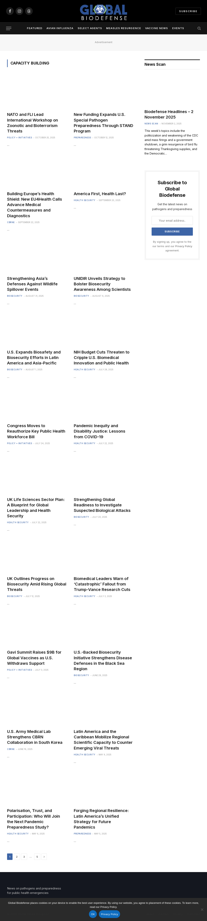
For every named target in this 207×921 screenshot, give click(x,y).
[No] (202, 909)
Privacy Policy (183, 246)
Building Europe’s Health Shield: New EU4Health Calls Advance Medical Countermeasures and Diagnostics (34, 204)
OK (93, 914)
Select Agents (90, 28)
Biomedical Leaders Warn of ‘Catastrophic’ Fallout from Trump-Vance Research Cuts (102, 584)
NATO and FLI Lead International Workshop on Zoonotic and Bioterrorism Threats (32, 122)
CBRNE (11, 222)
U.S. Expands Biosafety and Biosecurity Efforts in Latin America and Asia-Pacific (34, 357)
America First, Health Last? (100, 193)
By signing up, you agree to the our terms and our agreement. (172, 246)
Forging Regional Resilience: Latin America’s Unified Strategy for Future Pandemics (101, 819)
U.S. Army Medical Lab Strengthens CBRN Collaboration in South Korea (34, 737)
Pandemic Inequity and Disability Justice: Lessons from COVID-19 (99, 431)
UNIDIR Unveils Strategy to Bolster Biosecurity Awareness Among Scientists (102, 284)
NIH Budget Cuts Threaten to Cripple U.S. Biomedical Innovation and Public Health (101, 357)
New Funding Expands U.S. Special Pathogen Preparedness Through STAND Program (103, 122)
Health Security (84, 200)
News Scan (151, 123)
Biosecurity (14, 296)
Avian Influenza (59, 28)
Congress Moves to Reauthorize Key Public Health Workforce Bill (36, 431)
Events (178, 28)
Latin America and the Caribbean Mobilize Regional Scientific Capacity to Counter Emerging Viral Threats (103, 740)
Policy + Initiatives (19, 137)
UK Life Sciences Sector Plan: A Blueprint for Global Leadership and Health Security (36, 508)
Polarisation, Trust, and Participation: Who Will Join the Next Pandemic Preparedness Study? (33, 819)
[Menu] (8, 28)
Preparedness (82, 137)
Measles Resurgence (123, 28)
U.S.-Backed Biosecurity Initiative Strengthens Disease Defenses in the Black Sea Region (103, 660)
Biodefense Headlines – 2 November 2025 (169, 114)
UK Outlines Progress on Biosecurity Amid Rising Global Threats (36, 584)
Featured (34, 28)
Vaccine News (156, 28)
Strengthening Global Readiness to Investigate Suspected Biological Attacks (102, 505)
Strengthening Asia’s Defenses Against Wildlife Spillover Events (32, 284)
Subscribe (188, 11)
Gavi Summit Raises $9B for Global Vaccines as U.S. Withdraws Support (34, 658)
